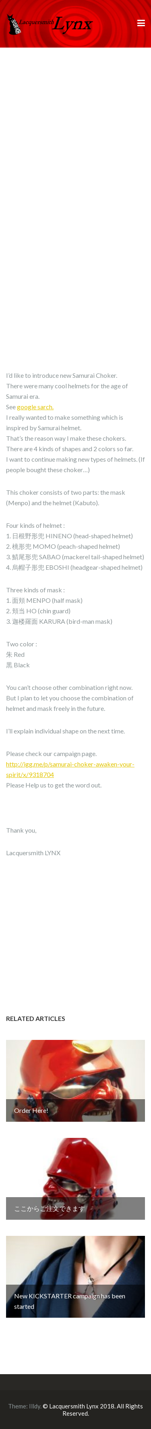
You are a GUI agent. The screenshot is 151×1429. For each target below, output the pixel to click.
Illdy (34, 1406)
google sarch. (35, 406)
